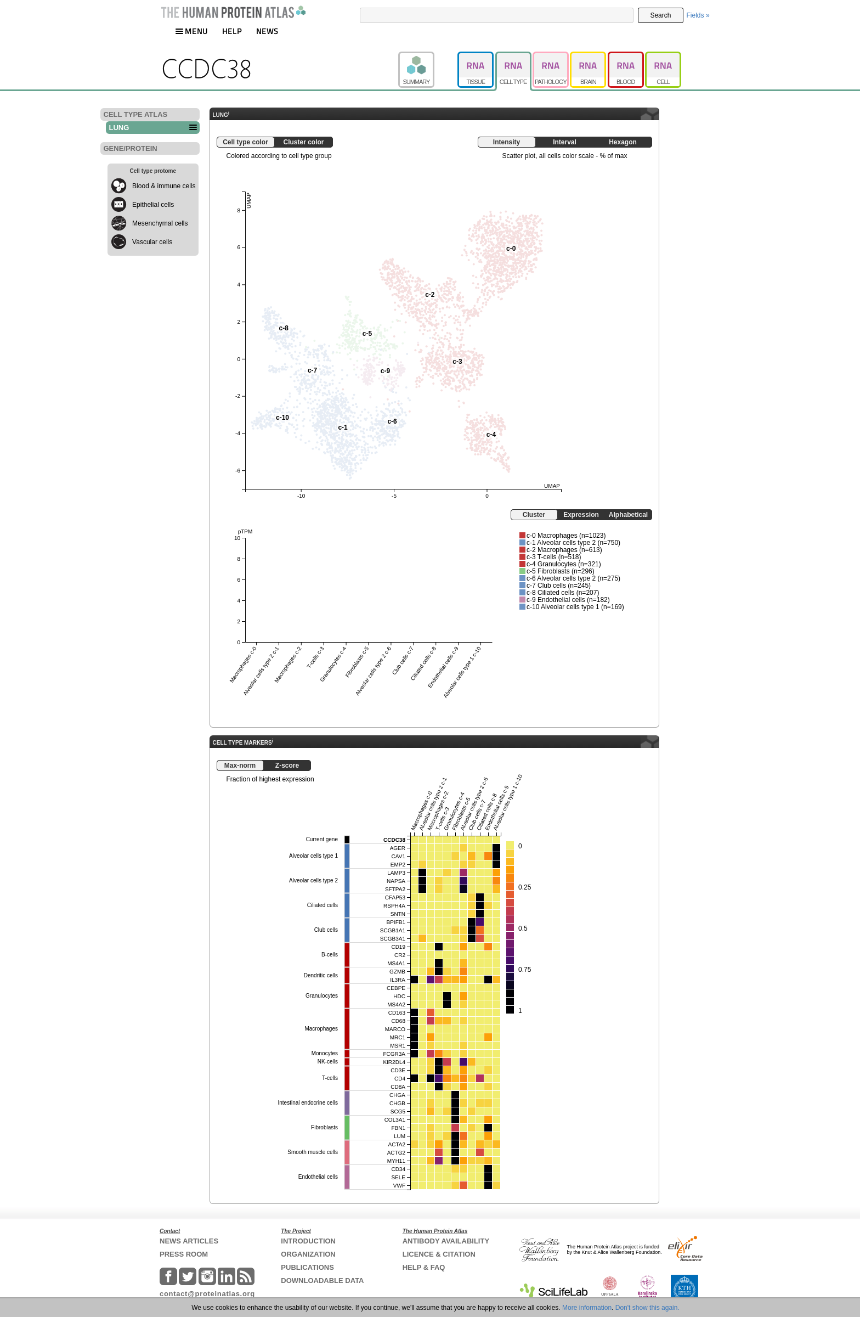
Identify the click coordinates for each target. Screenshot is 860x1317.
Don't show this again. (647, 1308)
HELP (232, 31)
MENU (191, 31)
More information (587, 1308)
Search (660, 15)
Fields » (698, 15)
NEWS (267, 31)
